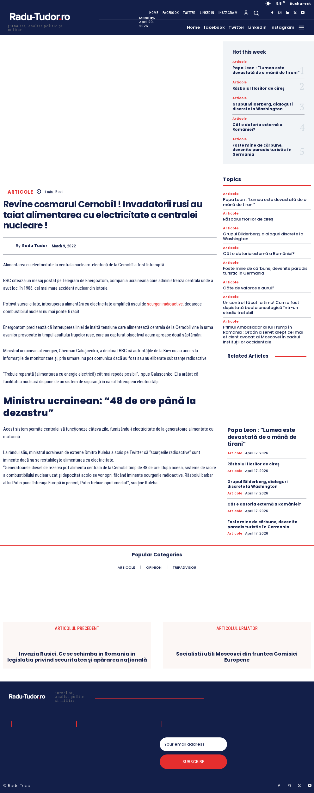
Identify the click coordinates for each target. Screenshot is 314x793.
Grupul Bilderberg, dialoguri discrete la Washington (262, 106)
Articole (20, 192)
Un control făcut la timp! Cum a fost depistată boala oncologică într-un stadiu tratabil (261, 307)
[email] (193, 744)
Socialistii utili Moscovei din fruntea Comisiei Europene (237, 657)
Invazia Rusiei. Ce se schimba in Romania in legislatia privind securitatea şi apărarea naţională (77, 657)
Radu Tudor (34, 246)
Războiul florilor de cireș (258, 88)
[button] (256, 13)
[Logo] (48, 696)
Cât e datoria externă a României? (257, 127)
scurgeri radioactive (165, 304)
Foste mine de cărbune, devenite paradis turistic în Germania (262, 149)
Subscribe (193, 762)
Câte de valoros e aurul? (248, 288)
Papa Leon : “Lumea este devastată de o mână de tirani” (265, 70)
